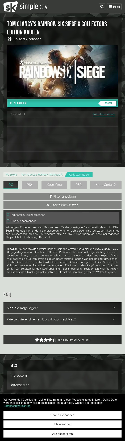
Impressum (18, 375)
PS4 (30, 184)
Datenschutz (19, 385)
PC (11, 184)
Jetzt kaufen (63, 103)
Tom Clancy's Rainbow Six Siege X (41, 174)
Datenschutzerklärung (17, 405)
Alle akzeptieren (62, 433)
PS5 (79, 184)
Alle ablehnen (62, 424)
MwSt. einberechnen (21, 221)
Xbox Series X (105, 184)
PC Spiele (11, 174)
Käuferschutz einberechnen (26, 214)
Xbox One (54, 184)
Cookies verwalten (62, 415)
